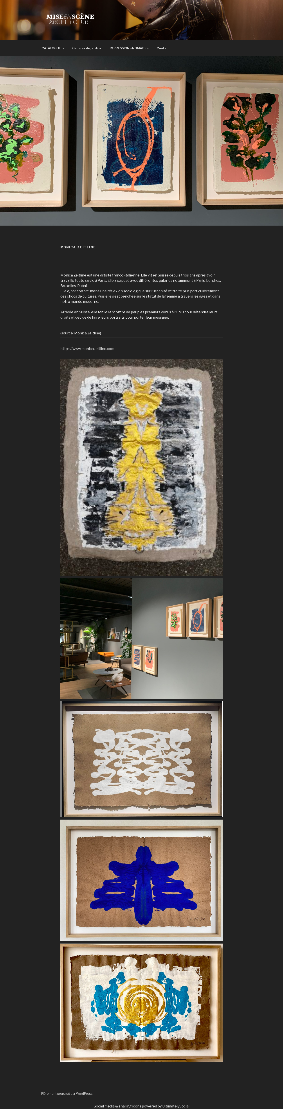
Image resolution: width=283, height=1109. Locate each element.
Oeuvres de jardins (86, 48)
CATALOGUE (53, 48)
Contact (163, 48)
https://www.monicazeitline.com (87, 349)
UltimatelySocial (175, 1106)
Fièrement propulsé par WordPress (67, 1093)
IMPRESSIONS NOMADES (129, 48)
